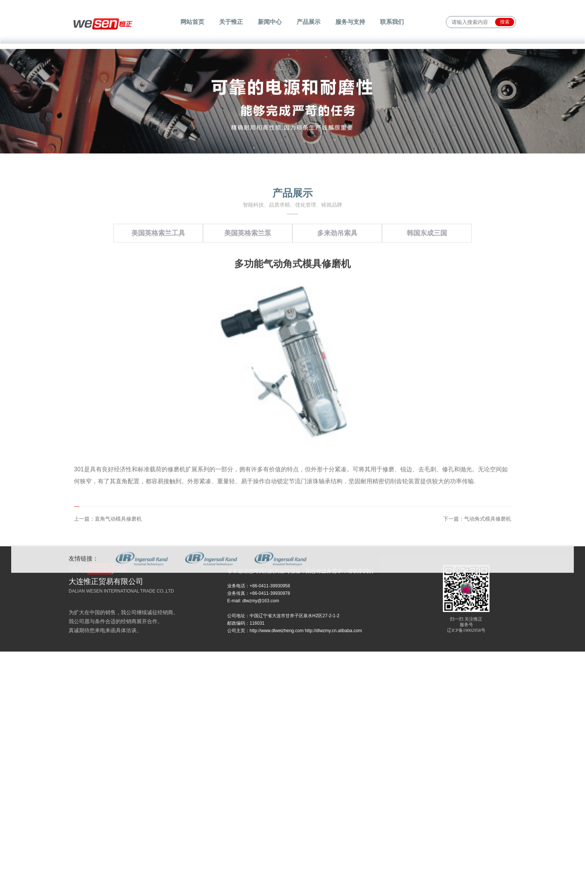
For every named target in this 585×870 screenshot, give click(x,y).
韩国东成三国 (427, 285)
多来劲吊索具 (337, 285)
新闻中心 (270, 22)
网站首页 (194, 22)
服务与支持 (348, 22)
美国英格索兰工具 (158, 285)
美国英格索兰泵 (247, 285)
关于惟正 (232, 22)
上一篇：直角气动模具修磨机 (108, 571)
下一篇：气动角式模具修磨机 (477, 571)
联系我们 (389, 22)
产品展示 (308, 22)
